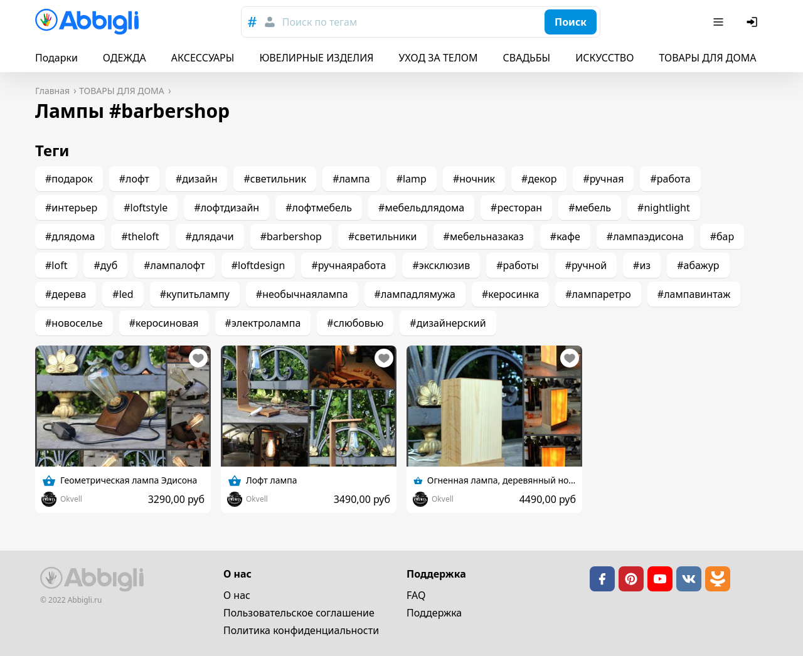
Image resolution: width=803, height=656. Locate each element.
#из (642, 265)
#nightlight (663, 207)
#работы (517, 265)
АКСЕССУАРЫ (203, 58)
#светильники (382, 236)
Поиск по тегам (319, 22)
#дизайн (196, 179)
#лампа (351, 179)
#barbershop (291, 236)
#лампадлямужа (415, 294)
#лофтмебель (318, 207)
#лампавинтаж (693, 294)
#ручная (603, 179)
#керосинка (510, 294)
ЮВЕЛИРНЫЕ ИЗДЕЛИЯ (316, 58)
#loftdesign (258, 265)
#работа (670, 179)
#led (122, 294)
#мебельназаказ (484, 236)
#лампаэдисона (645, 236)
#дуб (105, 265)
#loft (56, 265)
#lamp (411, 179)
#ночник (474, 179)
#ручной (586, 265)
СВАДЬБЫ (527, 58)
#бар (722, 236)
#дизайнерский (448, 323)
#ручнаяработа (348, 265)
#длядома (70, 236)
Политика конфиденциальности (301, 630)
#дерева (65, 294)
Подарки (56, 58)
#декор (538, 179)
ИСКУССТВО (604, 58)
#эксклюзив (441, 265)
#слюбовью (355, 323)
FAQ (416, 595)
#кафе (565, 236)
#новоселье (74, 323)
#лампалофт (174, 265)
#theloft (140, 236)
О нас (236, 595)
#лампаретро (598, 294)
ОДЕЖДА (124, 58)
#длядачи (210, 236)
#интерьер (71, 207)
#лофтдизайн (226, 207)
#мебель (589, 207)
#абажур (698, 265)
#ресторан (516, 207)
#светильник (274, 179)
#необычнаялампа (302, 294)
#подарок (69, 179)
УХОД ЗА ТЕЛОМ (438, 58)
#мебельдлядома (421, 207)
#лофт (134, 179)
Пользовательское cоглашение (299, 613)
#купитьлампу (195, 294)
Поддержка (434, 613)
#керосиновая (164, 323)
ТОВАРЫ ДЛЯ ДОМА (707, 58)
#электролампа (263, 323)
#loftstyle (146, 207)
